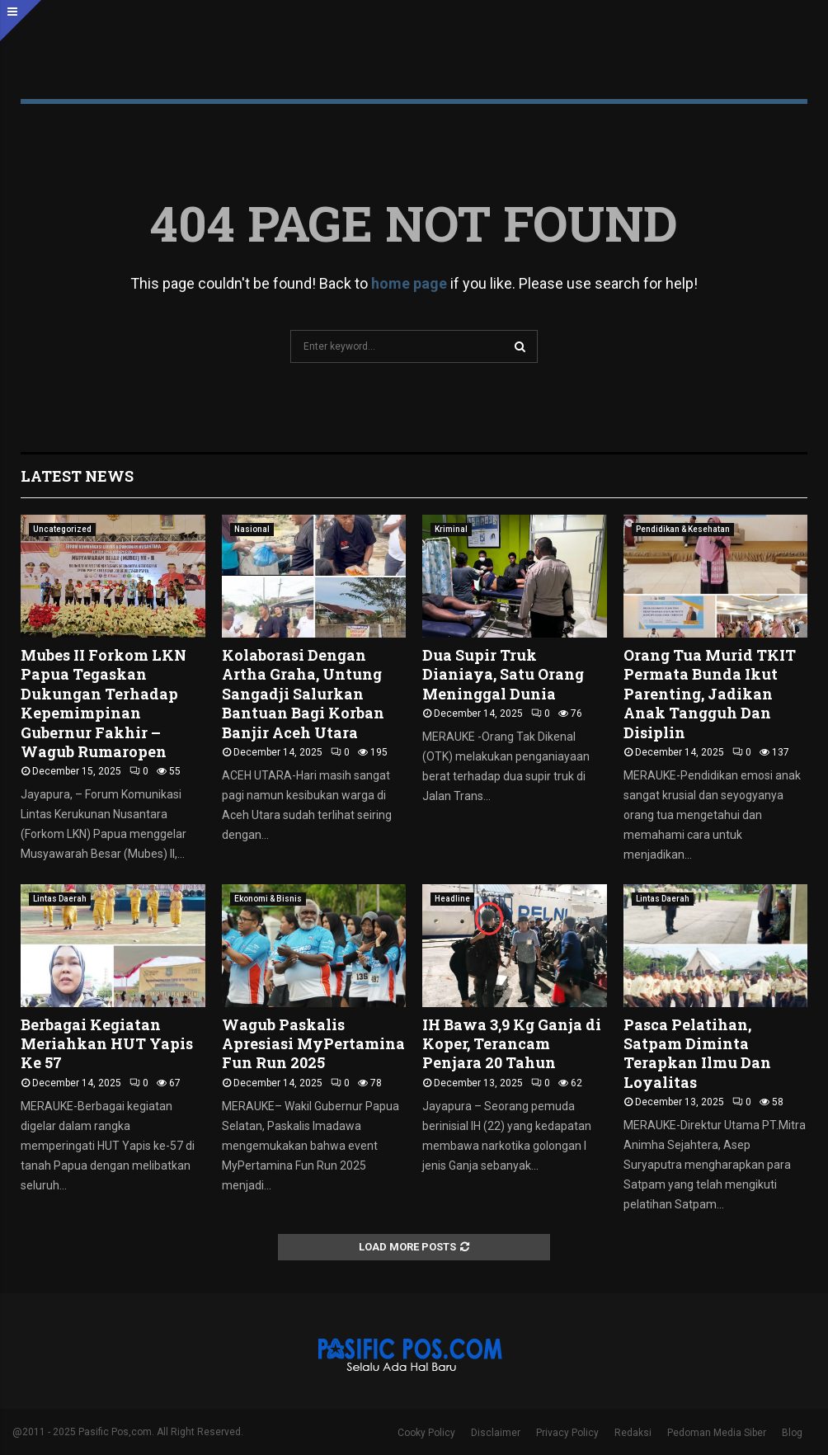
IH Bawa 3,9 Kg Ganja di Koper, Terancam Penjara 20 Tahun (511, 1044)
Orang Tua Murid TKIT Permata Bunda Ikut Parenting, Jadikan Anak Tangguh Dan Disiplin (709, 693)
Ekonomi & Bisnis (268, 898)
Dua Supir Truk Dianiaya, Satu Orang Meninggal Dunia (503, 674)
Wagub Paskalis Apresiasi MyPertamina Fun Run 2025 (313, 1044)
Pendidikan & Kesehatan (683, 529)
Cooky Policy (426, 1433)
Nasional (252, 529)
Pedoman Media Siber (716, 1433)
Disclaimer (495, 1433)
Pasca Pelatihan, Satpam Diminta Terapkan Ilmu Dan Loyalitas (697, 1053)
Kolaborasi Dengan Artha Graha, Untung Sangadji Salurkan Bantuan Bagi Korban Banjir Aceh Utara (303, 693)
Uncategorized (62, 529)
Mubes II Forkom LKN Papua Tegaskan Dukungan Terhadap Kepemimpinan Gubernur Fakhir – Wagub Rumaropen (103, 703)
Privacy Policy (567, 1433)
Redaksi (633, 1433)
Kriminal (451, 529)
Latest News (77, 476)
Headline (452, 898)
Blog (792, 1433)
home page (409, 283)
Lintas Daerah (60, 898)
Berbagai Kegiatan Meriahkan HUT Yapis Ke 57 (107, 1044)
